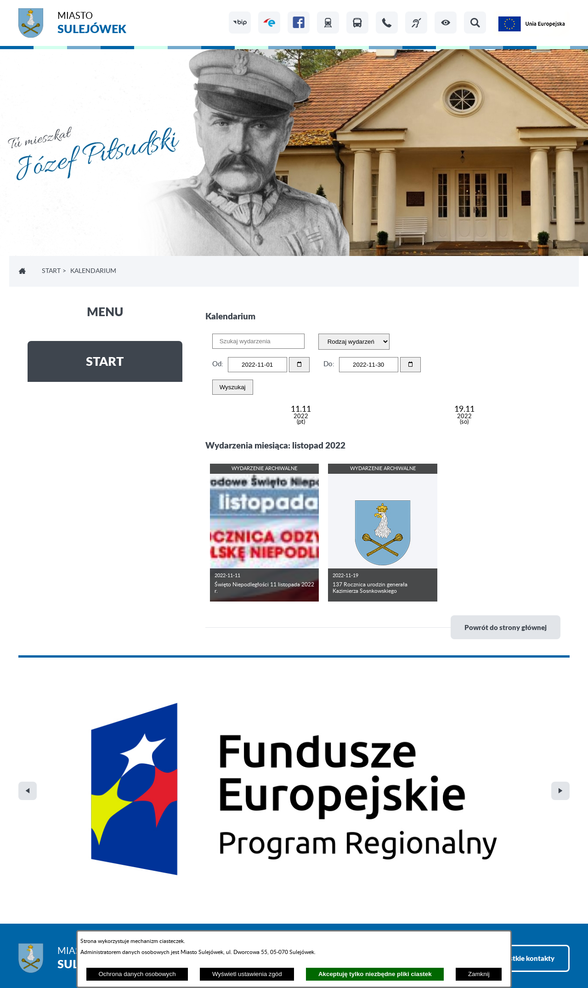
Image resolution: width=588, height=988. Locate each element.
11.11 (301, 415)
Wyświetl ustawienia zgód (247, 974)
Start (51, 271)
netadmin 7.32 (548, 956)
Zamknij (479, 974)
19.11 (464, 415)
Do (328, 364)
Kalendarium (93, 271)
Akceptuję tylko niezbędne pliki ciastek (375, 974)
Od (216, 364)
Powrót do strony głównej (505, 627)
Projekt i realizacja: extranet (60, 956)
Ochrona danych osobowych (136, 974)
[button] (446, 22)
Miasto (91, 24)
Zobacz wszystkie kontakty (512, 763)
